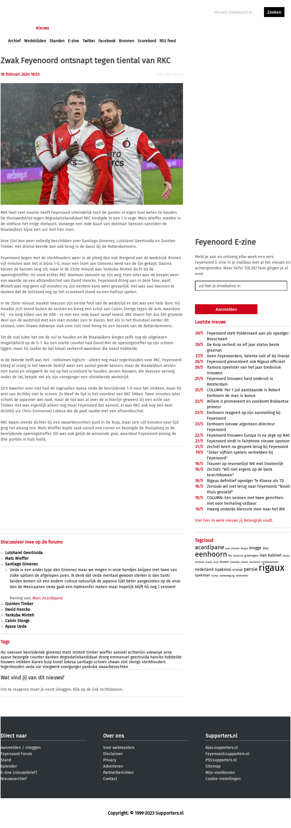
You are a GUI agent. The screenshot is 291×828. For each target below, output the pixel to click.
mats (66, 652)
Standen (57, 41)
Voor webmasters (119, 747)
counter (37, 657)
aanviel (120, 652)
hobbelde (173, 657)
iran (263, 555)
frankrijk (238, 555)
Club (108, 28)
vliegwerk (51, 666)
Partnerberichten (118, 772)
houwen (8, 662)
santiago (85, 662)
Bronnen (126, 41)
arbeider (235, 548)
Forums (63, 28)
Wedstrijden (35, 41)
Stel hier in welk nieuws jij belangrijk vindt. (234, 520)
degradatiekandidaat (78, 657)
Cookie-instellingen (223, 778)
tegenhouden (12, 666)
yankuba (89, 666)
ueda (30, 666)
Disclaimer (112, 753)
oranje (237, 570)
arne (168, 652)
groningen (251, 555)
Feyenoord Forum (16, 753)
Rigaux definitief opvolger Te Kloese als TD (245, 480)
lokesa (70, 662)
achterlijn (136, 652)
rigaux (271, 567)
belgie (244, 548)
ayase (6, 657)
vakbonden (242, 575)
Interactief (86, 28)
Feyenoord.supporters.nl (227, 753)
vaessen (14, 652)
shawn (114, 662)
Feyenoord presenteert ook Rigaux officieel (246, 361)
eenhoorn (211, 554)
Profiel (125, 28)
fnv (230, 555)
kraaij (208, 562)
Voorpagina (18, 28)
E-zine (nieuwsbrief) (19, 772)
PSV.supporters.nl (221, 760)
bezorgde (21, 657)
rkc (3, 652)
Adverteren (113, 766)
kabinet (275, 555)
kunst (58, 662)
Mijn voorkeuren (220, 772)
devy (266, 548)
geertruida (139, 657)
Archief (14, 41)
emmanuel (119, 657)
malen (244, 562)
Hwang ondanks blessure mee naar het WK (246, 509)
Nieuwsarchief (14, 778)
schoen (100, 662)
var (38, 666)
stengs (135, 662)
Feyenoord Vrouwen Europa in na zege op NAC (248, 435)
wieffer (105, 652)
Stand (6, 760)
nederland (204, 569)
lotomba (235, 562)
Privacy (109, 760)
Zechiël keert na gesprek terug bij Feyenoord (247, 446)
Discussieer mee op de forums (32, 542)
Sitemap (213, 766)
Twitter (88, 41)
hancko (156, 657)
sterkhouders (154, 662)
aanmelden (274, 28)
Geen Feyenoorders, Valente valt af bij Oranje (248, 356)
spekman (202, 575)
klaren (37, 662)
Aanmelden (11, 747)
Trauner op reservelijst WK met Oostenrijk (245, 463)
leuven (224, 562)
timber (92, 652)
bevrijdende (34, 652)
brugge (255, 548)
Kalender (9, 766)
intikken (23, 662)
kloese (286, 556)
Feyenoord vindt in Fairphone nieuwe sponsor (248, 441)
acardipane (209, 547)
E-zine (73, 41)
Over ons (113, 736)
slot (124, 662)
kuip (48, 662)
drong (104, 657)
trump (214, 575)
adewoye (154, 652)
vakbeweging (226, 575)
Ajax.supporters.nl (221, 747)
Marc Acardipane (47, 598)
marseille (254, 562)
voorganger (71, 666)
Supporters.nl (221, 736)
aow (227, 548)
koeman (199, 562)
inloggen (252, 28)
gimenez (53, 652)
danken (52, 657)
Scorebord (147, 41)
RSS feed (167, 41)
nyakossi (223, 569)
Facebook (106, 41)
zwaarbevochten (113, 666)
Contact (110, 778)
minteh (78, 652)
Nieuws (42, 28)
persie (250, 569)
